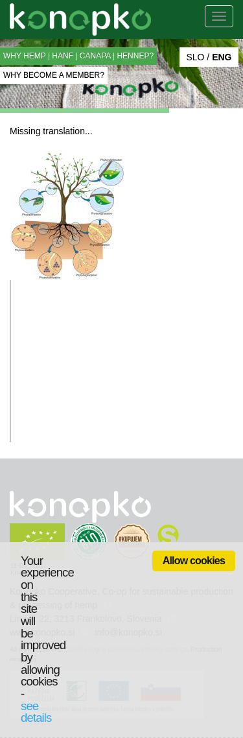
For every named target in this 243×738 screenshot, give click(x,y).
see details (36, 712)
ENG (221, 57)
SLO (195, 57)
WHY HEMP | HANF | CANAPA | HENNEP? (78, 55)
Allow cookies (194, 560)
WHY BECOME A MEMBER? (53, 75)
